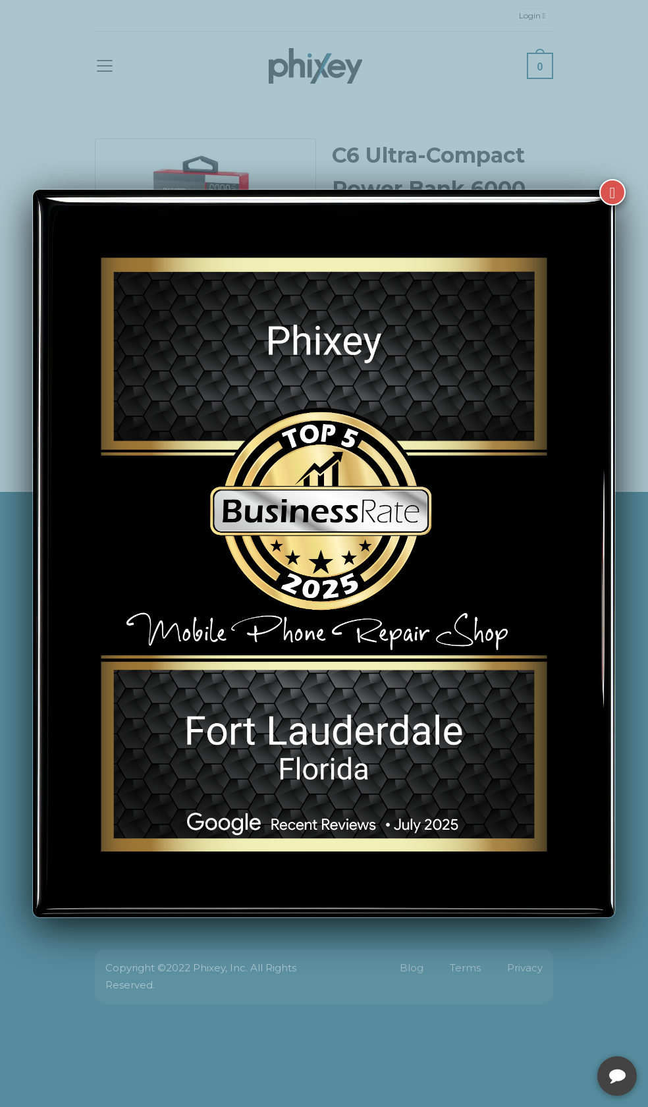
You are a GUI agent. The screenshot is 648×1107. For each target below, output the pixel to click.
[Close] (612, 192)
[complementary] (552, 1034)
